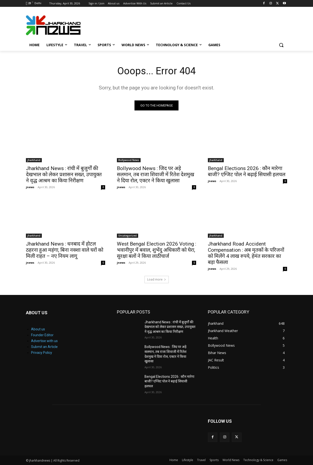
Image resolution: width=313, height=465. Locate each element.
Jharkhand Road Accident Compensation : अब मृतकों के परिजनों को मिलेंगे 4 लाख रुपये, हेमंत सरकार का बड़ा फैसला (246, 253)
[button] (281, 45)
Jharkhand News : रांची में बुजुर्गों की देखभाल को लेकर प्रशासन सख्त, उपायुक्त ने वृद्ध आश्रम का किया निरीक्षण (64, 174)
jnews (30, 187)
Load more (156, 279)
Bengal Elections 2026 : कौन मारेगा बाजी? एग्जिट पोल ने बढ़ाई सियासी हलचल (246, 171)
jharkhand (33, 160)
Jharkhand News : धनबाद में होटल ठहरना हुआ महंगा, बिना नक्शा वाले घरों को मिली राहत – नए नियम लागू (64, 250)
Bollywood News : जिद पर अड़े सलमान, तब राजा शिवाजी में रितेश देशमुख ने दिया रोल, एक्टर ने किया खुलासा (155, 174)
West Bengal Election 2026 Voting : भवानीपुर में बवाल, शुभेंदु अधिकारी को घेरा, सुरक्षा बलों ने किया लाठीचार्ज (156, 250)
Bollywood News (128, 160)
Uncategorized (127, 235)
